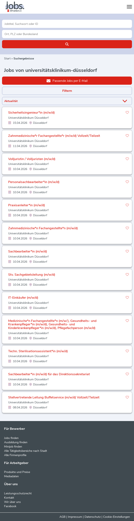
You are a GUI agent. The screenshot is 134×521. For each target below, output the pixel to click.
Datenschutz (93, 517)
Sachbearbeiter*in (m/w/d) (27, 251)
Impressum (75, 517)
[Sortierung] (62, 101)
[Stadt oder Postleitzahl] (67, 34)
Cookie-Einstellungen (116, 517)
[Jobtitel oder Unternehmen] (67, 24)
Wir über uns (12, 502)
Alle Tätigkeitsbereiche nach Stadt (25, 451)
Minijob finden (13, 447)
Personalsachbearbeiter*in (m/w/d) (33, 182)
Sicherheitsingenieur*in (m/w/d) (31, 112)
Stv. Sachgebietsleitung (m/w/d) (31, 274)
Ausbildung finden (15, 442)
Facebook (10, 506)
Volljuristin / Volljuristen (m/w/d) (31, 159)
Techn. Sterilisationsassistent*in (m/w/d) (38, 351)
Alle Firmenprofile (15, 455)
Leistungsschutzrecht (18, 493)
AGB (62, 517)
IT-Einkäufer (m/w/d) (23, 297)
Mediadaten (11, 476)
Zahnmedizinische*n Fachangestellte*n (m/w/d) (43, 228)
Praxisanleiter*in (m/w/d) (26, 205)
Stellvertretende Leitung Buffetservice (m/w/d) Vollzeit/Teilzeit (53, 397)
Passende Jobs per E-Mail (67, 80)
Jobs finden (11, 438)
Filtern (67, 91)
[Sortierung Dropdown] (126, 101)
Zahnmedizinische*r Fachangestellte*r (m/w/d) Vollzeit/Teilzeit (54, 136)
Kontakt (9, 498)
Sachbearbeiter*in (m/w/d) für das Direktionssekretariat (49, 374)
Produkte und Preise (17, 472)
